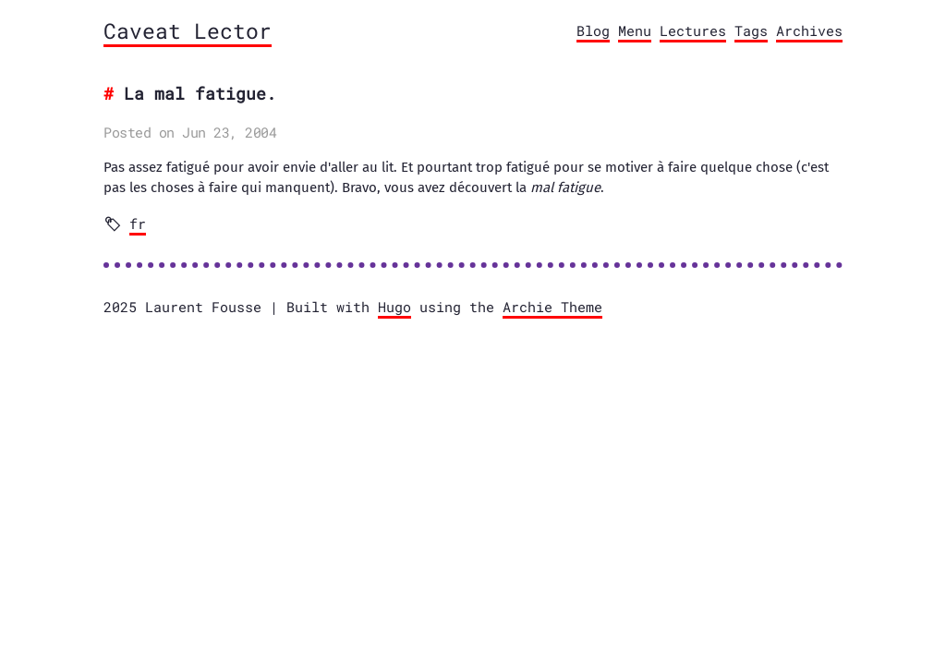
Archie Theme (552, 306)
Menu (634, 30)
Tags (751, 30)
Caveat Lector (187, 30)
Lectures (693, 30)
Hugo (394, 306)
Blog (593, 30)
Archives (809, 30)
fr (137, 223)
